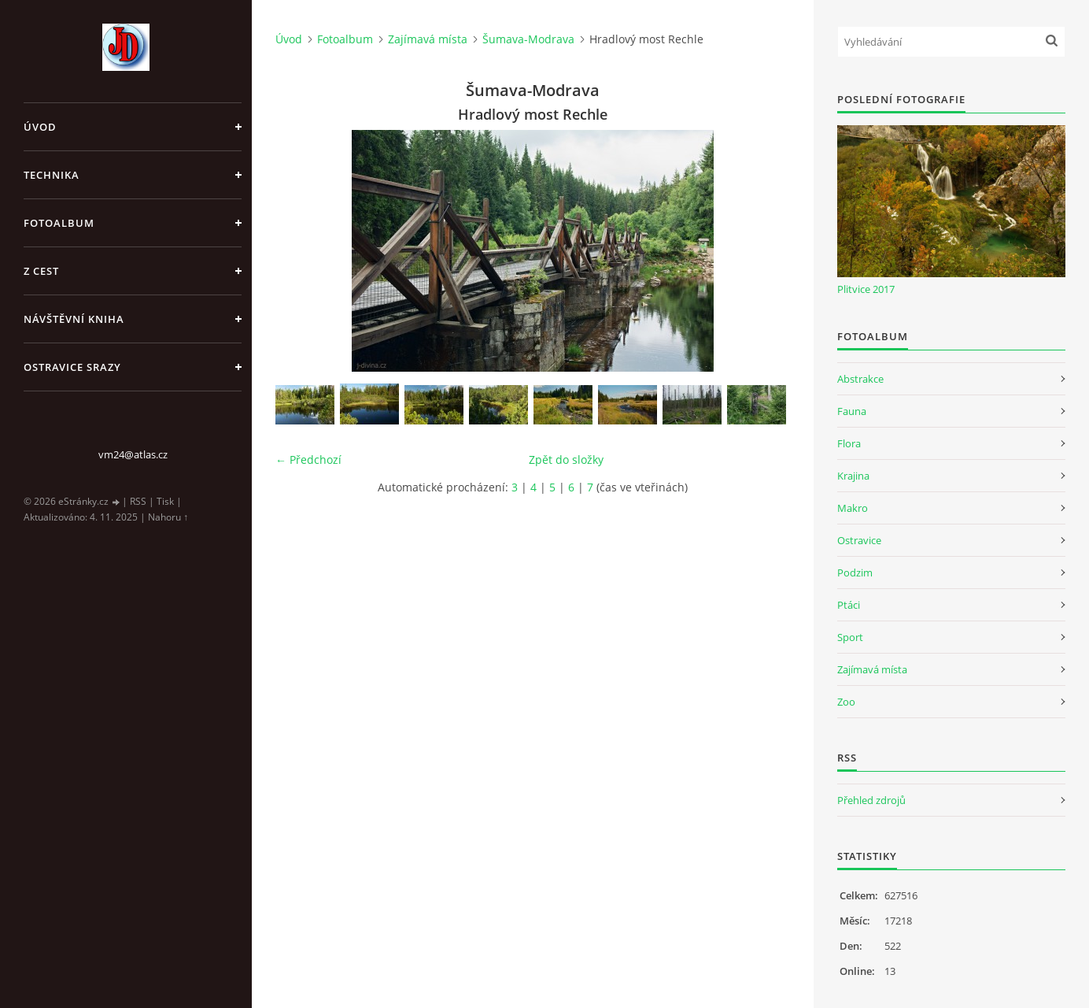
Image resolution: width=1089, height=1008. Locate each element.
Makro (852, 508)
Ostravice (859, 540)
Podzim (855, 572)
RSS (138, 501)
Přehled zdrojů (871, 800)
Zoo (846, 702)
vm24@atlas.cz (133, 454)
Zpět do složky (566, 459)
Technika (51, 175)
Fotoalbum (59, 223)
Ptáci (848, 605)
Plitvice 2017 (866, 289)
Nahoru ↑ (168, 517)
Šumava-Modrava (528, 39)
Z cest (41, 271)
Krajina (853, 476)
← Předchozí (308, 459)
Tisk (165, 501)
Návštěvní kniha (74, 319)
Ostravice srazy (72, 367)
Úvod (40, 127)
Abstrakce (860, 379)
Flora (849, 443)
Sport (850, 637)
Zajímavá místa (427, 39)
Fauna (851, 411)
